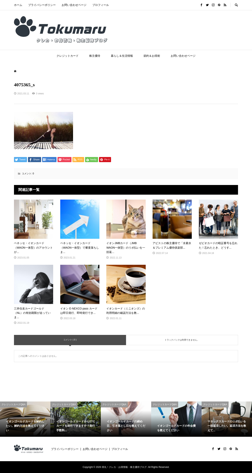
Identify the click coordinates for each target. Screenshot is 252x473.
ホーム (18, 5)
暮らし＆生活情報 (122, 55)
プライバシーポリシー (42, 5)
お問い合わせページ (74, 5)
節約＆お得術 (152, 55)
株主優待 (94, 55)
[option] (25, 419)
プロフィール (100, 5)
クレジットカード (68, 55)
